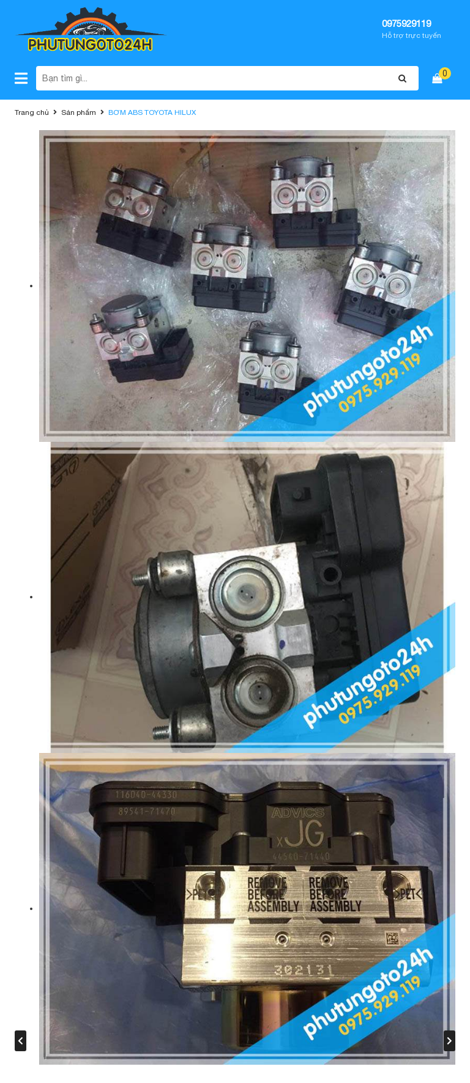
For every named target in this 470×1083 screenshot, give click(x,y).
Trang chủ (32, 112)
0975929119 (406, 23)
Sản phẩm (78, 112)
